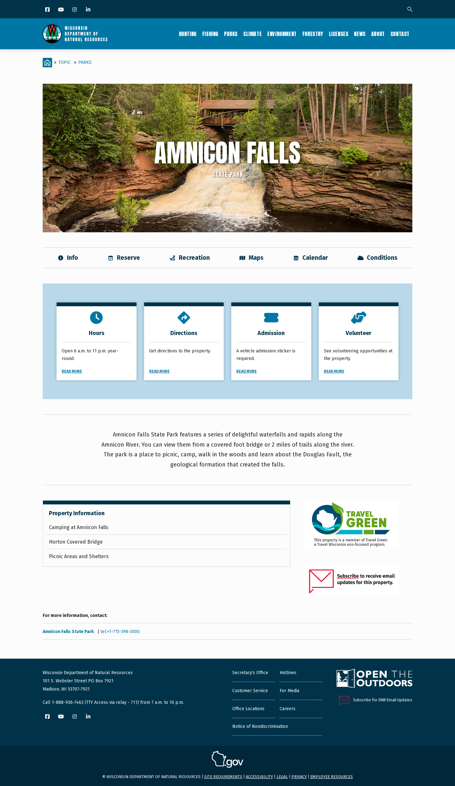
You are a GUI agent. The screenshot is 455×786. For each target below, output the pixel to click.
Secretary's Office (250, 672)
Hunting (188, 34)
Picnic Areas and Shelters (79, 556)
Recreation (189, 257)
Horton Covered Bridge (76, 542)
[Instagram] (75, 10)
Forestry (312, 34)
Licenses (339, 34)
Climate (252, 34)
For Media (289, 690)
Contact (400, 34)
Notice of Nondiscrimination (260, 726)
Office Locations (248, 708)
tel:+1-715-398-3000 (120, 631)
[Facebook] (48, 10)
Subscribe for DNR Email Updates (382, 700)
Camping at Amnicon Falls (78, 527)
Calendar (310, 257)
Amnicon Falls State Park (69, 631)
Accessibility (259, 776)
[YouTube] (61, 10)
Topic (64, 62)
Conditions (377, 257)
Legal (282, 776)
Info (68, 257)
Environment (282, 34)
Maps (251, 257)
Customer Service (250, 690)
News (359, 34)
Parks (231, 34)
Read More (72, 371)
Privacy (299, 776)
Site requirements (223, 776)
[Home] (47, 62)
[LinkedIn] (88, 10)
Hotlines (288, 672)
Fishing (210, 34)
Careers (287, 708)
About (378, 34)
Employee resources (331, 776)
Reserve (123, 257)
